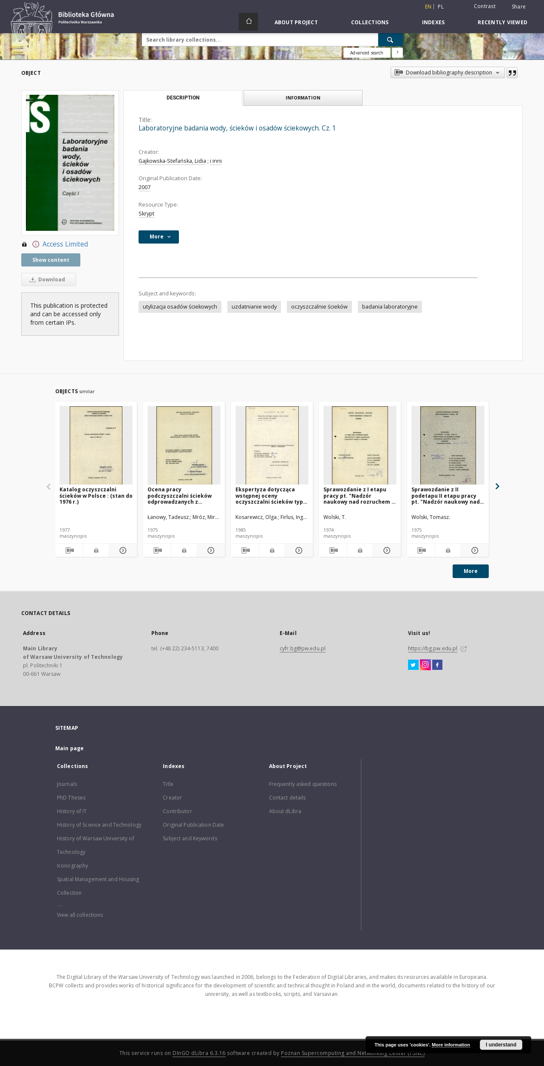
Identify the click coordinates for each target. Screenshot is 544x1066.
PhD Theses (71, 797)
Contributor (177, 811)
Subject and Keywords (190, 838)
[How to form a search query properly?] (397, 53)
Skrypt (146, 213)
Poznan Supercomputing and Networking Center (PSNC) (353, 1053)
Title (168, 784)
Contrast (485, 6)
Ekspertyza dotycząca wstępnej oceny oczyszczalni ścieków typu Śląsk (270, 495)
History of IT (72, 811)
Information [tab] (303, 97)
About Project (296, 22)
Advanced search (366, 53)
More (471, 571)
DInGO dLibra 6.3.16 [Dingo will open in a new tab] (199, 1053)
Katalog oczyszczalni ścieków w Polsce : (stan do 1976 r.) (96, 495)
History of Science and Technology (99, 824)
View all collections (80, 915)
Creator (172, 797)
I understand (501, 1045)
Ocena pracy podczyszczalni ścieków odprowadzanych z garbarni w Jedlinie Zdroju (182, 495)
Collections (370, 22)
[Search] (390, 39)
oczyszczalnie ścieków (319, 306)
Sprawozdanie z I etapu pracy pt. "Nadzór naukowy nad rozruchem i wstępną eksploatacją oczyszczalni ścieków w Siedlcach (358, 495)
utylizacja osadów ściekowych (180, 306)
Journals (67, 784)
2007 (144, 187)
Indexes (433, 22)
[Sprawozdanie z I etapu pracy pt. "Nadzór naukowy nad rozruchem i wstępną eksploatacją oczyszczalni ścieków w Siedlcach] (360, 445)
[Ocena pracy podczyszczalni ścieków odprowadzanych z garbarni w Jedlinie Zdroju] (184, 445)
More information (451, 1044)
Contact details (287, 797)
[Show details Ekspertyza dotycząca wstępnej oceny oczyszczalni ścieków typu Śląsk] (298, 550)
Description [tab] (183, 98)
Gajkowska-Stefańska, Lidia (172, 160)
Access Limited (54, 244)
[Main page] (248, 22)
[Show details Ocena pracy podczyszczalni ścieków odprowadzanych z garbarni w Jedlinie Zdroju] (210, 550)
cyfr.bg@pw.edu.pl (303, 648)
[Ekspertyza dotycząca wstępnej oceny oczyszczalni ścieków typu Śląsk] (272, 445)
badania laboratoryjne (390, 306)
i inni (216, 160)
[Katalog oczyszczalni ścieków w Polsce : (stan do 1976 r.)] (96, 445)
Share (519, 6)
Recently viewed (502, 22)
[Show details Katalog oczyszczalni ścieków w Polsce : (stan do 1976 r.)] (122, 550)
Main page (69, 748)
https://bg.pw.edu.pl (432, 648)
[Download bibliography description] (69, 550)
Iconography (72, 865)
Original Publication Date (193, 824)
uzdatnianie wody (254, 306)
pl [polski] (441, 6)
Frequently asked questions (303, 784)
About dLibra (285, 811)
